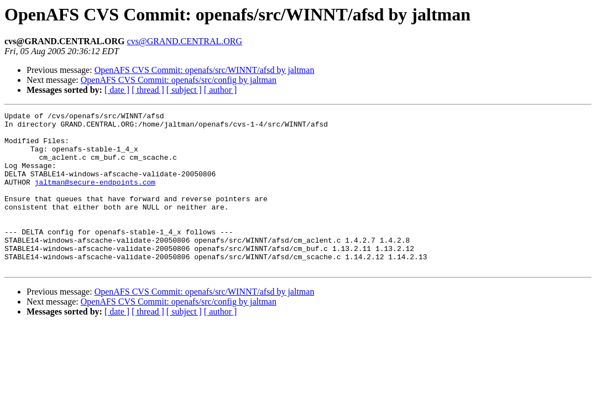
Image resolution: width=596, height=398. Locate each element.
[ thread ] (148, 90)
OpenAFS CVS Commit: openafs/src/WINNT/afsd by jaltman (205, 70)
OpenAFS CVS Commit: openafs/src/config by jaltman (178, 80)
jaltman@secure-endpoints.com (95, 197)
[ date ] (116, 90)
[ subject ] (184, 90)
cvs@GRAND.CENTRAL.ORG (185, 41)
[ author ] (220, 90)
